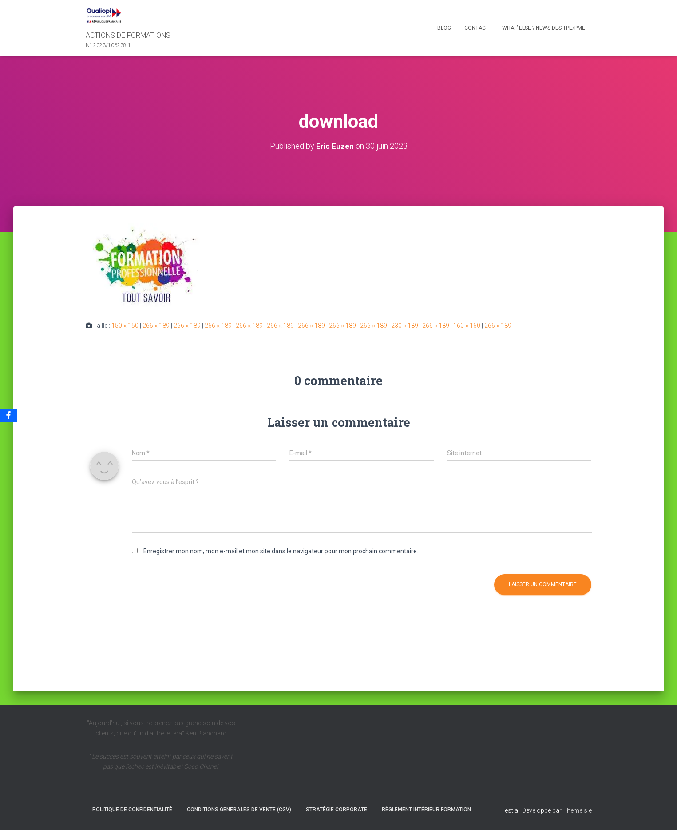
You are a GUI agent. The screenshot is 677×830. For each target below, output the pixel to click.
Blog (444, 28)
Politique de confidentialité (132, 809)
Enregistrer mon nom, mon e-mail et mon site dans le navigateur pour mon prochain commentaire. (280, 551)
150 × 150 (125, 325)
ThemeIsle (577, 810)
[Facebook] (8, 415)
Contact (476, 28)
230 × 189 (404, 325)
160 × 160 (466, 325)
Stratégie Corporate (336, 809)
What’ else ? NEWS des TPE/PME (543, 28)
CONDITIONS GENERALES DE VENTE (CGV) (239, 809)
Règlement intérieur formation (426, 809)
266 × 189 (156, 325)
